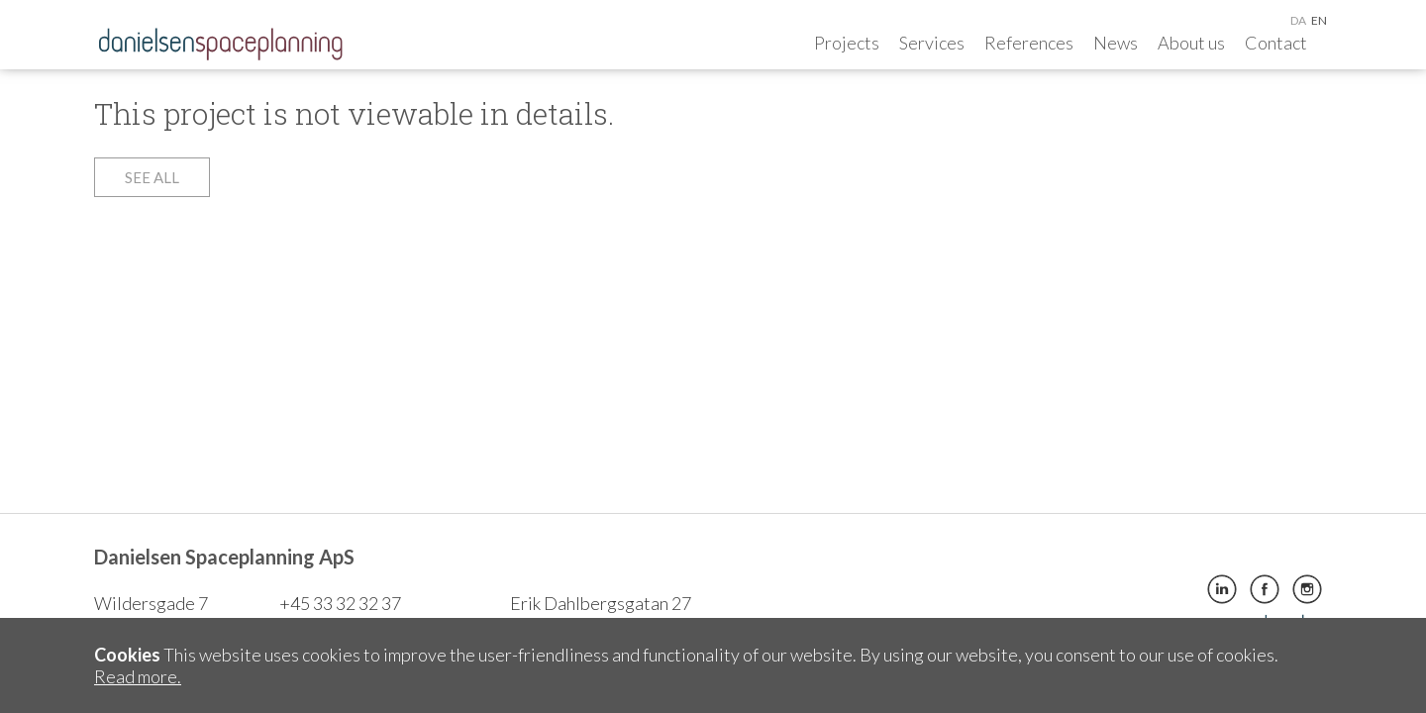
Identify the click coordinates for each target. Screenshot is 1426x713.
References (1028, 42)
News (1115, 42)
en (1319, 20)
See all (152, 177)
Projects (846, 42)
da (1298, 20)
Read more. (137, 676)
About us (1191, 42)
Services (932, 42)
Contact (1276, 42)
